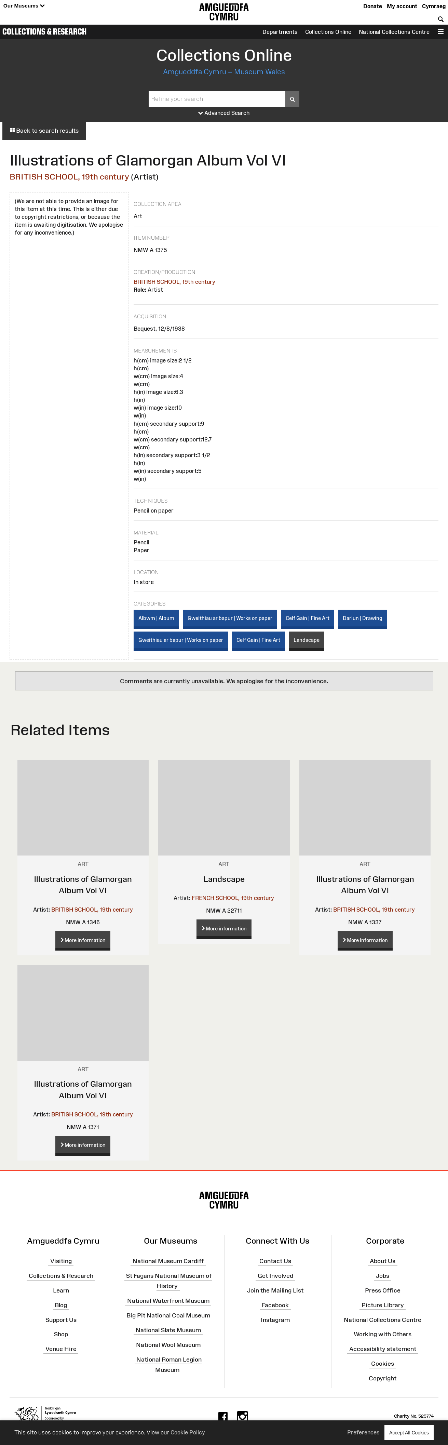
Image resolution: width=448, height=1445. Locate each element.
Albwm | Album (156, 618)
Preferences (363, 1432)
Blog (61, 1305)
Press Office (383, 1290)
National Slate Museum (168, 1330)
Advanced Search (224, 113)
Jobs (382, 1275)
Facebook (275, 1305)
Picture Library (383, 1305)
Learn (61, 1290)
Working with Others (382, 1334)
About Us (382, 1261)
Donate (372, 6)
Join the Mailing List (275, 1290)
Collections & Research (44, 31)
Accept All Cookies (409, 1432)
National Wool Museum (168, 1344)
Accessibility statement (382, 1348)
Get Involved (275, 1275)
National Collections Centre (394, 32)
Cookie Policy (188, 1432)
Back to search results (44, 130)
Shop (61, 1334)
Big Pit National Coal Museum (168, 1315)
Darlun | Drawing (362, 618)
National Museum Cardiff (168, 1261)
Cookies (382, 1363)
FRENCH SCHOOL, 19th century (233, 898)
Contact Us (275, 1261)
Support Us (61, 1319)
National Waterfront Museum (168, 1300)
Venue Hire (61, 1348)
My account (402, 6)
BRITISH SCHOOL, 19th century (69, 176)
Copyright (382, 1378)
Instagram (275, 1319)
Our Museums (24, 6)
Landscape (307, 640)
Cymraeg (434, 6)
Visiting (61, 1261)
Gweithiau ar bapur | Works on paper (230, 618)
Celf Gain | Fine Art (307, 618)
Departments (280, 32)
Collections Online (328, 32)
